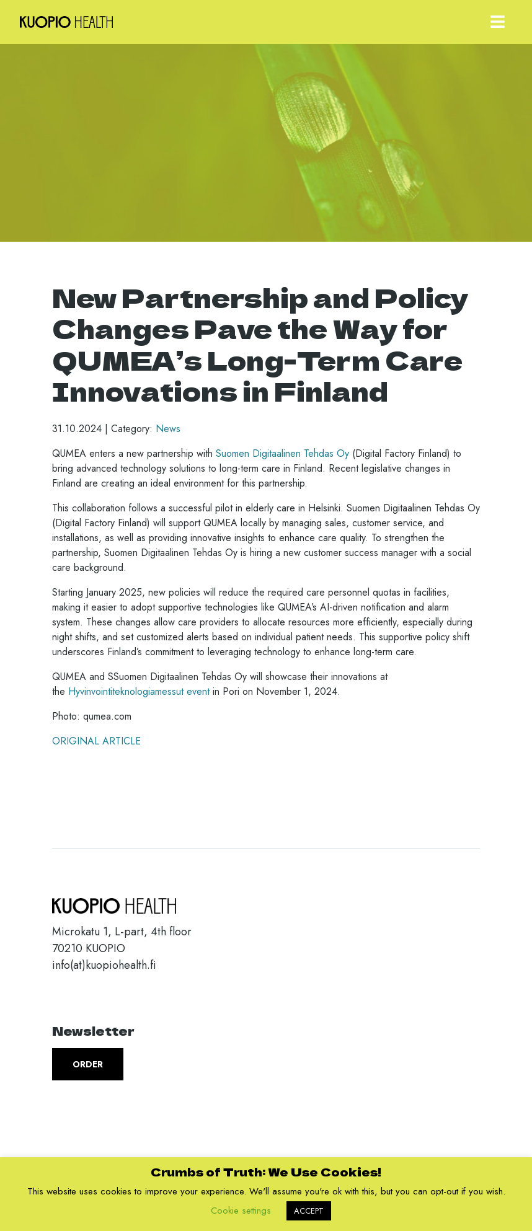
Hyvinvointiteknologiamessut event (139, 691)
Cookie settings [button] (241, 1210)
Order (88, 1064)
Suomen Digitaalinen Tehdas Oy (282, 453)
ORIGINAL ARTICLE (96, 741)
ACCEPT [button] (309, 1211)
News (168, 428)
